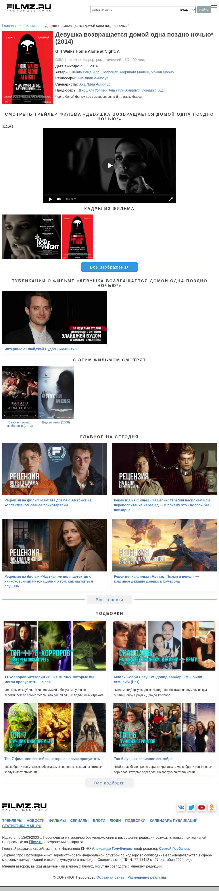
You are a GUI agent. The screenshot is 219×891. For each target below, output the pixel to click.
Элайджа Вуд (152, 90)
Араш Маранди (105, 72)
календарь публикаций (174, 821)
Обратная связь (110, 877)
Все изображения (109, 267)
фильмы (57, 821)
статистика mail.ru (21, 826)
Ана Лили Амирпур (92, 78)
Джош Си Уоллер (93, 90)
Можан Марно (162, 72)
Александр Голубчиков (112, 848)
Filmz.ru (35, 842)
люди (115, 821)
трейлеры (12, 821)
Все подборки (109, 783)
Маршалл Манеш (134, 72)
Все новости (109, 600)
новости (35, 821)
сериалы (79, 821)
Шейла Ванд (81, 72)
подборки (135, 821)
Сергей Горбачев (174, 848)
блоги (99, 821)
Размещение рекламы (146, 877)
